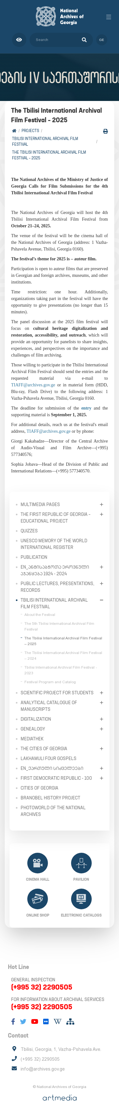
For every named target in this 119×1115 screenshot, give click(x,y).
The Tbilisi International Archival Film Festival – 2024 (63, 656)
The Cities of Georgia (44, 748)
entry (86, 408)
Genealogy (33, 729)
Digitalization (36, 719)
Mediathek (32, 739)
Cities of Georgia (39, 788)
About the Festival (39, 614)
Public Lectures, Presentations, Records (57, 587)
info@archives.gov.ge (43, 1069)
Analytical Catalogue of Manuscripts (49, 706)
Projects (30, 130)
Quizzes (29, 531)
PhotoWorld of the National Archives (53, 811)
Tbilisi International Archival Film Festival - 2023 (60, 670)
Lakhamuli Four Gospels (48, 758)
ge (101, 40)
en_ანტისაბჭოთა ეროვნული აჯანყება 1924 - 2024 (55, 570)
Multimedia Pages (40, 504)
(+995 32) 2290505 (41, 987)
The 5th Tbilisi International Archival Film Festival (59, 626)
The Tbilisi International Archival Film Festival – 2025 (49, 155)
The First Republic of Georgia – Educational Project (55, 517)
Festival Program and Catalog (50, 682)
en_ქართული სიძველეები (52, 768)
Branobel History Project (50, 798)
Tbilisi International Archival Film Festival (45, 141)
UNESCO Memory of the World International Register (54, 544)
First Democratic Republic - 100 (56, 778)
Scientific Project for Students (57, 693)
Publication (34, 557)
